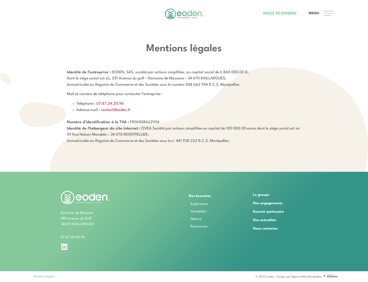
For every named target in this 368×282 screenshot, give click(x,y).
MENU (314, 13)
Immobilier (199, 211)
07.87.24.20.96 (110, 104)
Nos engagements (268, 203)
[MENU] (328, 13)
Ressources (199, 226)
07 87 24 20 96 (73, 237)
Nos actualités (264, 220)
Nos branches (201, 196)
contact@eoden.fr (116, 110)
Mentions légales (44, 276)
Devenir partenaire (268, 212)
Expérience (199, 204)
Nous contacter (265, 228)
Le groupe (261, 195)
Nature (196, 219)
